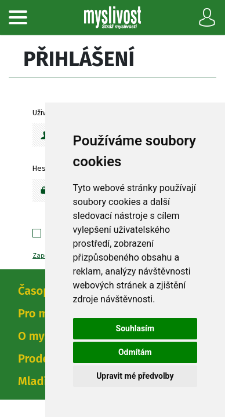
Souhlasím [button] (135, 328)
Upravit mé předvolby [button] (134, 376)
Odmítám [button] (135, 352)
